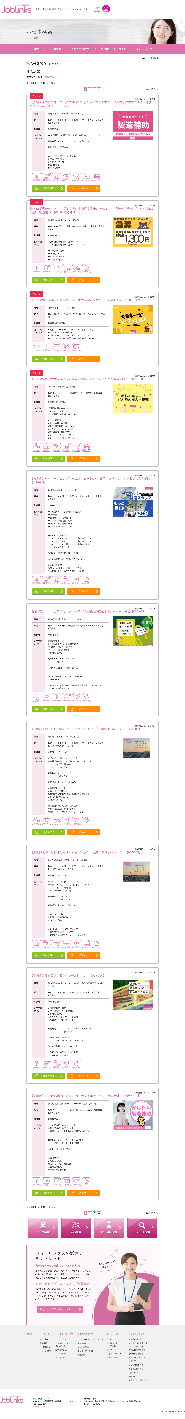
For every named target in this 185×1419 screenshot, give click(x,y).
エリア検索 (44, 1339)
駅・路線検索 (45, 1347)
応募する (83, 188)
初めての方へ (61, 1339)
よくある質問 (61, 1358)
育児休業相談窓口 (136, 1369)
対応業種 (81, 1355)
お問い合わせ (112, 1357)
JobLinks (16, 8)
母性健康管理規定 (136, 1354)
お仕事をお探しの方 (64, 1334)
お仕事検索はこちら (60, 1309)
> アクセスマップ (40, 1406)
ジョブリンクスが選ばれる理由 (63, 1344)
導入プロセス (83, 1343)
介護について (134, 1373)
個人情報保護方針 (136, 1339)
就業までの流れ (62, 1350)
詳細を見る (48, 188)
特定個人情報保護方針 (138, 1343)
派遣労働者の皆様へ (137, 1357)
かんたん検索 (45, 1351)
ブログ (122, 49)
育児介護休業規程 (136, 1365)
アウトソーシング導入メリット (90, 1339)
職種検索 (43, 1343)
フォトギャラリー (145, 49)
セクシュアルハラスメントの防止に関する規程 (140, 1348)
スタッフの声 (61, 1354)
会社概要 (104, 49)
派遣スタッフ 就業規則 (138, 1380)
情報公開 (132, 1361)
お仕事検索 (55, 49)
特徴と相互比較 (84, 1347)
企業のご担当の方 (80, 49)
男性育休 (132, 1376)
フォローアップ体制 (86, 1351)
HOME (36, 49)
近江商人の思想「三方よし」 (113, 1344)
